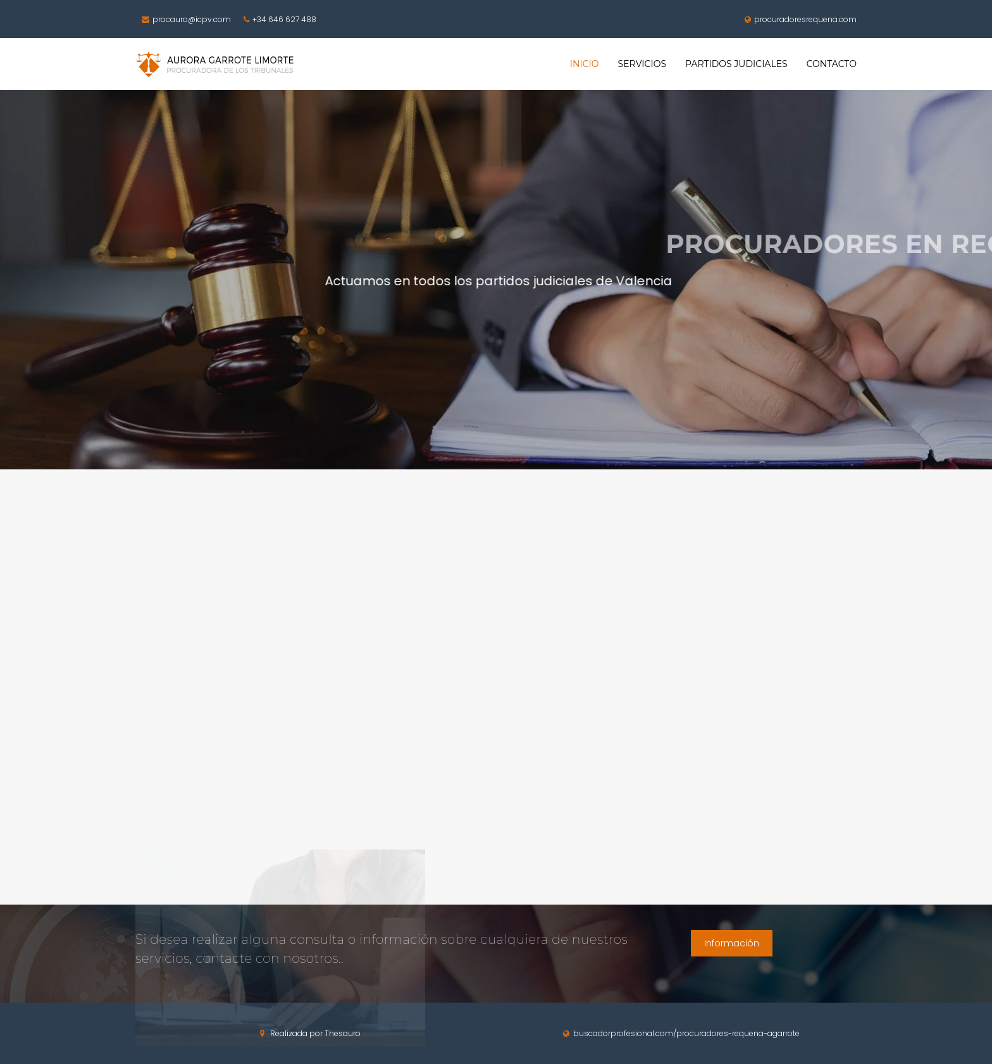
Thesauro (343, 1033)
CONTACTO (832, 64)
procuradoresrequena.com (799, 19)
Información (731, 943)
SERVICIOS (642, 64)
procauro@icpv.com (185, 19)
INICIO (584, 64)
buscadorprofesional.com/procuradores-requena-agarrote (681, 1033)
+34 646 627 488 (278, 19)
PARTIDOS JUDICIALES (736, 64)
